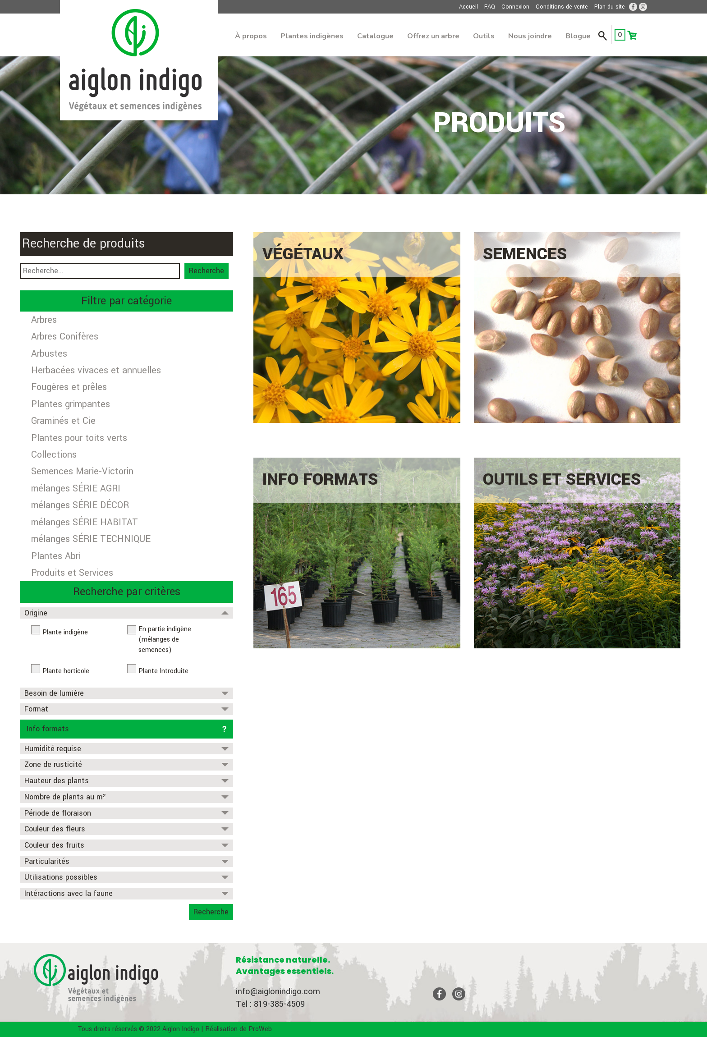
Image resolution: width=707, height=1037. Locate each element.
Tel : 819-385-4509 (270, 1004)
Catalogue (375, 36)
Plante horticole (65, 671)
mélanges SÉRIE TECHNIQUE (91, 539)
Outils (484, 36)
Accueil (468, 7)
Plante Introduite (163, 671)
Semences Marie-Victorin (82, 471)
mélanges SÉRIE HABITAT (84, 522)
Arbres (44, 319)
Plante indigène (65, 632)
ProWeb (260, 1029)
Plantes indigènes (312, 36)
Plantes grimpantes (70, 404)
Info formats (48, 729)
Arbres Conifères (64, 336)
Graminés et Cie (63, 420)
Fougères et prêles (69, 387)
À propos (251, 36)
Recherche (206, 271)
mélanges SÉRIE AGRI (75, 488)
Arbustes (49, 353)
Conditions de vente (562, 7)
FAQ (489, 7)
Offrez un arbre (433, 36)
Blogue (578, 36)
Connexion (515, 7)
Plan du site (609, 7)
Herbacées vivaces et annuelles (96, 370)
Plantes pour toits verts (79, 438)
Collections (54, 454)
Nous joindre (530, 36)
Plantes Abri (56, 556)
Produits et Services (72, 572)
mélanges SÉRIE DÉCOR (80, 505)
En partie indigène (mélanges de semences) (164, 639)
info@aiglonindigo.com (278, 991)
